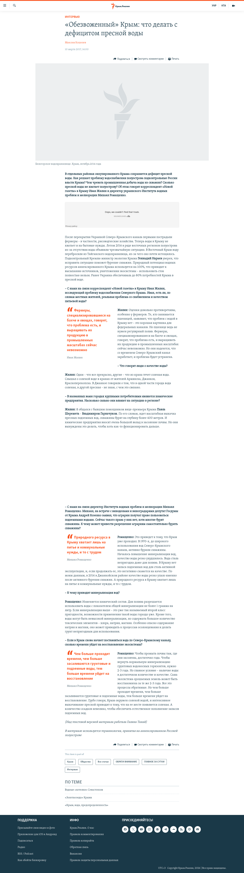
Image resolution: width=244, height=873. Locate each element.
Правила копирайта (82, 840)
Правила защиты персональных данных (94, 860)
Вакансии (76, 853)
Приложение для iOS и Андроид (37, 834)
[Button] (121, 59)
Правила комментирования (87, 834)
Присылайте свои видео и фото (36, 828)
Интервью (72, 17)
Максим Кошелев (75, 42)
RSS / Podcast (25, 853)
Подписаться (25, 840)
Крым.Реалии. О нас (82, 828)
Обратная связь (79, 847)
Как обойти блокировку (32, 860)
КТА (223, 5)
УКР (214, 5)
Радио (21, 847)
